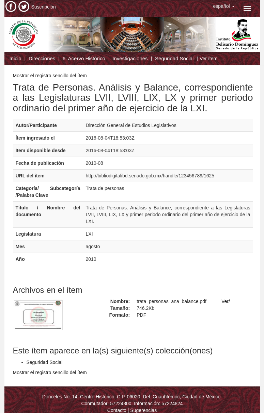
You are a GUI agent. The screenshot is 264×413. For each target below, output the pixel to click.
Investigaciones (129, 58)
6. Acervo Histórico (84, 58)
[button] (224, 6)
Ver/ (225, 301)
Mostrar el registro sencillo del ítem (50, 75)
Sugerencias (143, 410)
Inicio (15, 58)
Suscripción (43, 7)
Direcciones (42, 58)
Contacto (116, 410)
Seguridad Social (174, 58)
